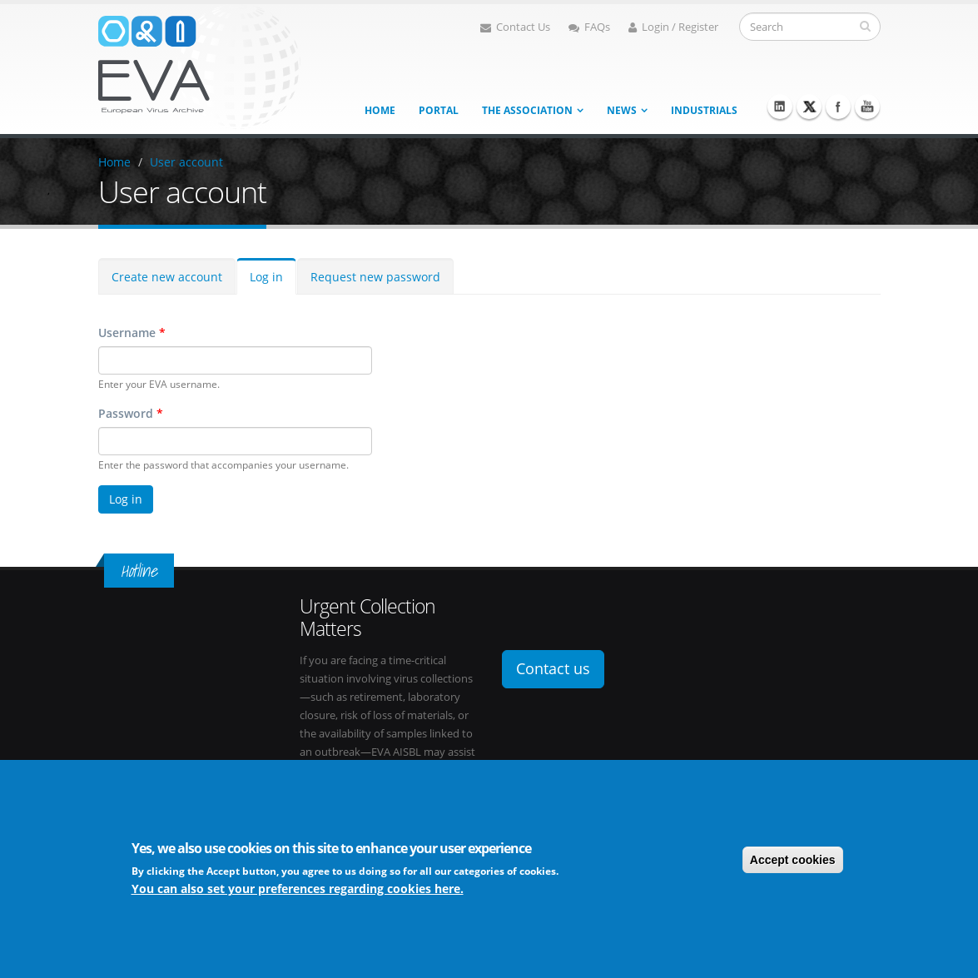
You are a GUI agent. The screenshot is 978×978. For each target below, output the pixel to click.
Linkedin (779, 106)
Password (130, 413)
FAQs (589, 27)
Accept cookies (793, 859)
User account (186, 162)
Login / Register (673, 27)
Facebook (838, 106)
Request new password (375, 277)
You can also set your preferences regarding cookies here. (298, 888)
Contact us (553, 668)
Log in (266, 277)
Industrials (704, 110)
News (622, 110)
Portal (439, 110)
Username (132, 332)
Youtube (867, 106)
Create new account (167, 277)
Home (380, 110)
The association (527, 110)
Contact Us (515, 27)
